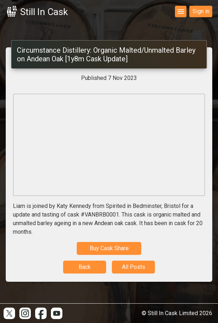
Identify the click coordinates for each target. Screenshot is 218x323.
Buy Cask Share (109, 248)
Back (85, 266)
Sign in (201, 11)
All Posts (133, 266)
